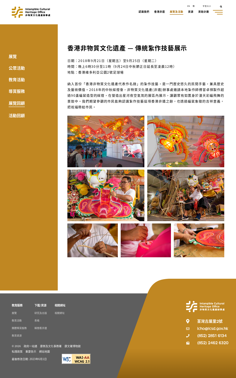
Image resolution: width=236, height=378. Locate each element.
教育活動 (17, 79)
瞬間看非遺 (40, 328)
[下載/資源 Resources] (40, 305)
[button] (144, 12)
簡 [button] (194, 6)
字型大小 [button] (207, 6)
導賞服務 (17, 91)
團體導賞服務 (19, 328)
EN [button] (188, 6)
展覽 (13, 56)
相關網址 (60, 313)
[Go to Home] (31, 12)
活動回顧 (17, 115)
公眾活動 (17, 68)
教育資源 (17, 335)
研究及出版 (40, 313)
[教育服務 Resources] (17, 305)
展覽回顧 (17, 103)
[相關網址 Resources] (60, 305)
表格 (36, 320)
